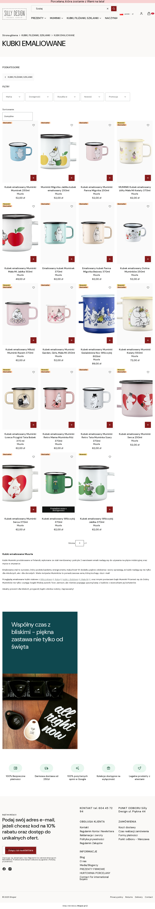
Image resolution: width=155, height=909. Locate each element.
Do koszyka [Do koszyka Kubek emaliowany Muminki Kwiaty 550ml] (148, 340)
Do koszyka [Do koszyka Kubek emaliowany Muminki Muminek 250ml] (33, 178)
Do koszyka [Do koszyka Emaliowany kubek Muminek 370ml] (71, 259)
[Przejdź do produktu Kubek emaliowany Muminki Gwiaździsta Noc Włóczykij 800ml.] (96, 314)
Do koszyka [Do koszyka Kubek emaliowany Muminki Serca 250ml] (148, 425)
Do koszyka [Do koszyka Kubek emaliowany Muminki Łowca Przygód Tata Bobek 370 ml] (33, 425)
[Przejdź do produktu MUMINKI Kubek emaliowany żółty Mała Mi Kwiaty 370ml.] (135, 152)
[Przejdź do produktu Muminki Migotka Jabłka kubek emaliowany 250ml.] (58, 152)
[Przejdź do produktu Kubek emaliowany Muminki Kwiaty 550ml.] (135, 314)
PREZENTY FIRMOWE (92, 869)
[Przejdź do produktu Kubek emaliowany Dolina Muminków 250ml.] (135, 233)
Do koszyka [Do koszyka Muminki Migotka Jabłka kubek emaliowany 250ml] (71, 178)
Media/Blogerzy (89, 865)
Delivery (139, 897)
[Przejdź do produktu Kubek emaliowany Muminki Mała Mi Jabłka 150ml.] (20, 233)
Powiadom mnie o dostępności (58, 509)
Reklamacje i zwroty (91, 835)
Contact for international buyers (94, 878)
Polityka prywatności (92, 839)
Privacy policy (116, 897)
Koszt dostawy (127, 827)
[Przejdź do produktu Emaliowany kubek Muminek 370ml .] (58, 233)
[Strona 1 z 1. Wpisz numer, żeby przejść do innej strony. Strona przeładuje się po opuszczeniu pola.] (79, 543)
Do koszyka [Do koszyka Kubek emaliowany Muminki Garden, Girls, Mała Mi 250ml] (71, 340)
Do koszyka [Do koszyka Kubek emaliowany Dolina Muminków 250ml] (148, 259)
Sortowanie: (8, 109)
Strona (71, 543)
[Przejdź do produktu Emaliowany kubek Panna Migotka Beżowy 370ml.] (96, 233)
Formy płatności (128, 835)
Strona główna (10, 35)
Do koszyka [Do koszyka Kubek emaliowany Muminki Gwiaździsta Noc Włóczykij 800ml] (110, 340)
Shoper (13, 897)
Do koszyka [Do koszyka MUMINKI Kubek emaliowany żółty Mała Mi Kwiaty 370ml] (148, 178)
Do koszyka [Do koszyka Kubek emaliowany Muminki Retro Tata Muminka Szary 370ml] (110, 425)
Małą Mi (84, 579)
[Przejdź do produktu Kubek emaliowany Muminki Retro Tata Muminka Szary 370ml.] (96, 399)
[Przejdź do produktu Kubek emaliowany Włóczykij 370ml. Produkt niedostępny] (58, 483)
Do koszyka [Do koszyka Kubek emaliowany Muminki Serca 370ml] (33, 509)
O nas (83, 861)
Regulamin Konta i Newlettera (97, 831)
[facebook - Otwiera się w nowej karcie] (4, 869)
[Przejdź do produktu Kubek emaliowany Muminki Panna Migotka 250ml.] (96, 152)
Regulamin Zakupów (91, 843)
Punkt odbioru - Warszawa (134, 839)
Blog (82, 857)
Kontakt (84, 827)
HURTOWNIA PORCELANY (95, 873)
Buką (57, 579)
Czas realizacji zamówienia (134, 831)
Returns (129, 897)
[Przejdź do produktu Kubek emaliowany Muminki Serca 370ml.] (20, 483)
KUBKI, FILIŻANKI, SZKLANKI (35, 35)
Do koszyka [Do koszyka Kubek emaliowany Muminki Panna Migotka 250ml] (110, 178)
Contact (149, 897)
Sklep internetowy (74, 906)
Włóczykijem (46, 579)
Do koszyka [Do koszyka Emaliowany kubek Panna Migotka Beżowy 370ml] (110, 259)
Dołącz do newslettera (20, 850)
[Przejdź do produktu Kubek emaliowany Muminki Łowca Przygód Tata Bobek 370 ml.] (20, 399)
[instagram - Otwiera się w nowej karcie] (10, 869)
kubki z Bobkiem (70, 579)
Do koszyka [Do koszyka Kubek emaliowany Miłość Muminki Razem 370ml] (33, 340)
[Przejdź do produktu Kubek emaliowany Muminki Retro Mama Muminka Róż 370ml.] (58, 399)
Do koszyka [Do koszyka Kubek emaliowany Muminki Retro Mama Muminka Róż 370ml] (71, 425)
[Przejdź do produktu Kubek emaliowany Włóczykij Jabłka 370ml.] (96, 483)
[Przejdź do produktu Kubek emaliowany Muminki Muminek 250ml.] (20, 152)
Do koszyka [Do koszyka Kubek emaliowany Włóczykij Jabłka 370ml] (110, 509)
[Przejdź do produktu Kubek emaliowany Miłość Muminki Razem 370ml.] (20, 314)
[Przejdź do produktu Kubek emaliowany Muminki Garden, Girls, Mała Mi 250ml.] (58, 314)
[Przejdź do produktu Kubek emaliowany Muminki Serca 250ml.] (135, 399)
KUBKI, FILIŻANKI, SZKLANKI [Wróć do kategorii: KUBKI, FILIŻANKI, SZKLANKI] (18, 77)
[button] (114, 8)
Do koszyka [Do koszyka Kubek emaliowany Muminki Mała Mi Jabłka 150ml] (33, 259)
